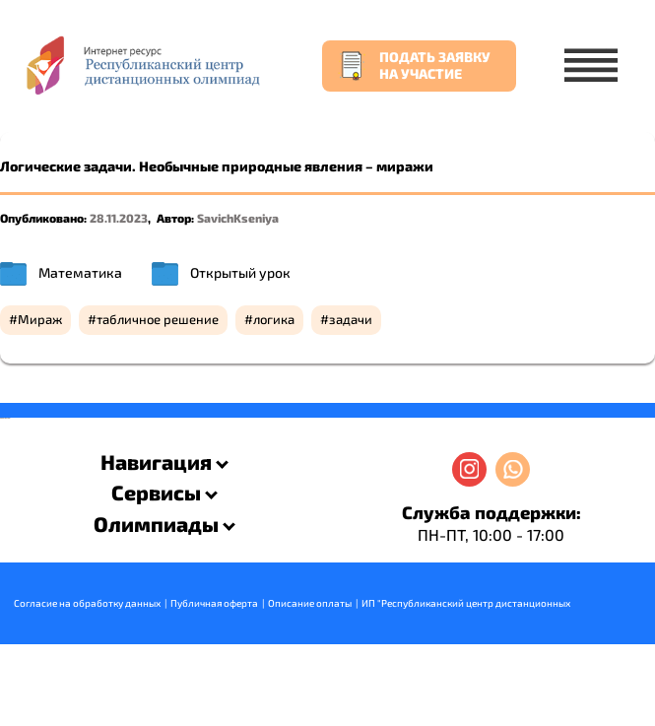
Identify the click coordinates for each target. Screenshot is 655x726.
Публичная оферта (214, 603)
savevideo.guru (3, 418)
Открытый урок (240, 272)
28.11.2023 (119, 218)
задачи (350, 319)
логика (274, 319)
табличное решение (158, 319)
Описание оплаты (310, 603)
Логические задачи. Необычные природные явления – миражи (216, 166)
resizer (8, 418)
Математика (80, 272)
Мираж (40, 319)
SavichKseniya (238, 218)
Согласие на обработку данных (87, 603)
